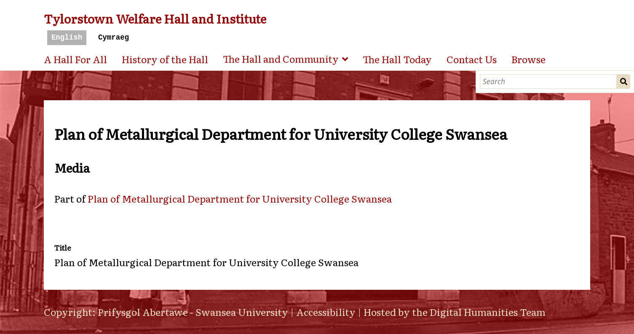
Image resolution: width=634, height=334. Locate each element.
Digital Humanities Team (488, 312)
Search (623, 81)
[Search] (548, 81)
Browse (528, 59)
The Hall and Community (281, 58)
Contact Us (472, 59)
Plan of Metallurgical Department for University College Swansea (240, 198)
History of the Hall (165, 59)
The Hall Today (397, 59)
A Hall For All (75, 59)
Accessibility (326, 312)
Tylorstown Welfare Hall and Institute (155, 18)
